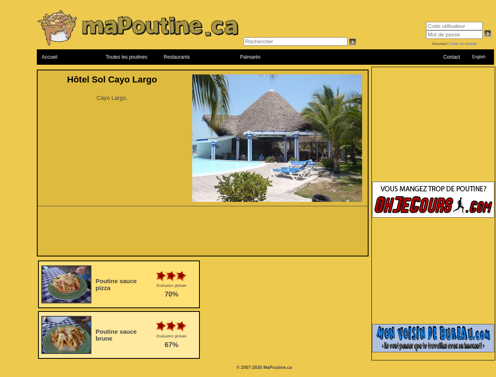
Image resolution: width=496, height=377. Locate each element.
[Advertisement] (202, 233)
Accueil (49, 57)
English (478, 57)
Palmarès (250, 57)
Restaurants (177, 57)
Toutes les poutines (127, 57)
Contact (451, 57)
